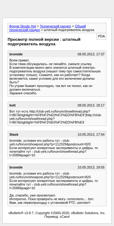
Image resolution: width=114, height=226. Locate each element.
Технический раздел (55, 26)
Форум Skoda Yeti (22, 26)
